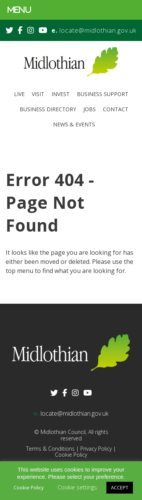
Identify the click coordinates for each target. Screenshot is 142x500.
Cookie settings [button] (77, 487)
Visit (38, 94)
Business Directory (48, 109)
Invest (60, 94)
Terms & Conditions (50, 448)
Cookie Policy (71, 454)
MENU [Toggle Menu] (19, 10)
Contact (115, 109)
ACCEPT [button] (119, 487)
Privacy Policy (96, 448)
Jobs (89, 109)
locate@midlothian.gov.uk (97, 30)
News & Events (74, 124)
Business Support (102, 94)
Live (19, 94)
